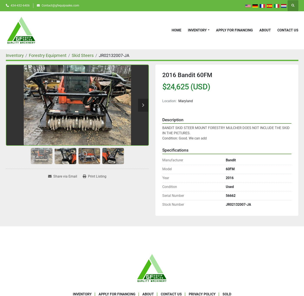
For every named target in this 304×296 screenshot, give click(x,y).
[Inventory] (15, 55)
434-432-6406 (20, 5)
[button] (198, 30)
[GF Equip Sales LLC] (152, 268)
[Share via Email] (62, 176)
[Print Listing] (94, 176)
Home (176, 30)
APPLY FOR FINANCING (234, 30)
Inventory (197, 30)
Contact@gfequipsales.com (60, 5)
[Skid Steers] (83, 55)
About (265, 30)
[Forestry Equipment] (48, 55)
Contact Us (287, 30)
